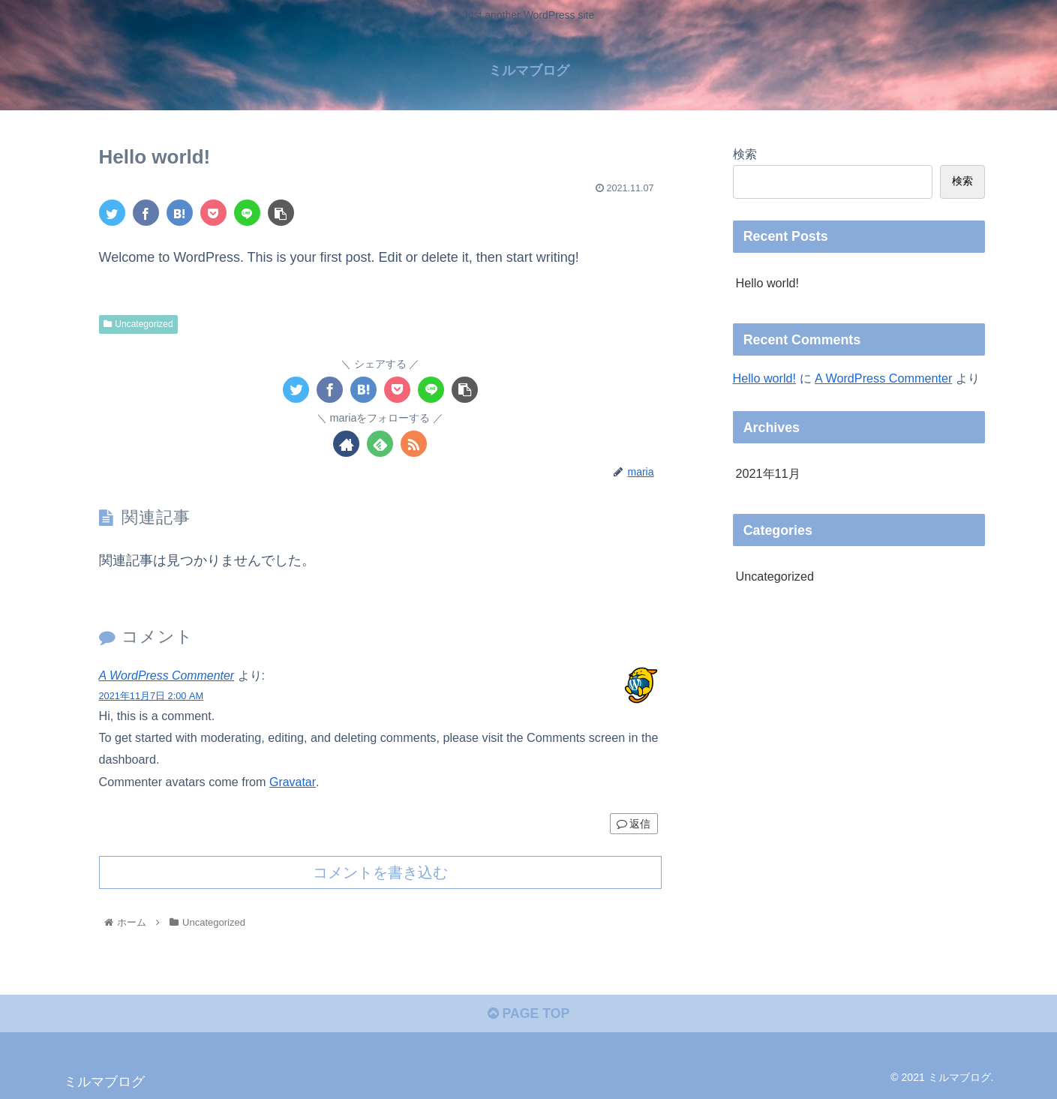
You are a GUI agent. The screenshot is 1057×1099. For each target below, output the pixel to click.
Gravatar (292, 780)
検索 (745, 153)
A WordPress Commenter (168, 675)
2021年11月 (768, 473)
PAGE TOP (528, 1013)
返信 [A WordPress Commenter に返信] (634, 822)
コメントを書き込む (380, 871)
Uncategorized (138, 323)
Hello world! (768, 282)
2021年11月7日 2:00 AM (152, 695)
